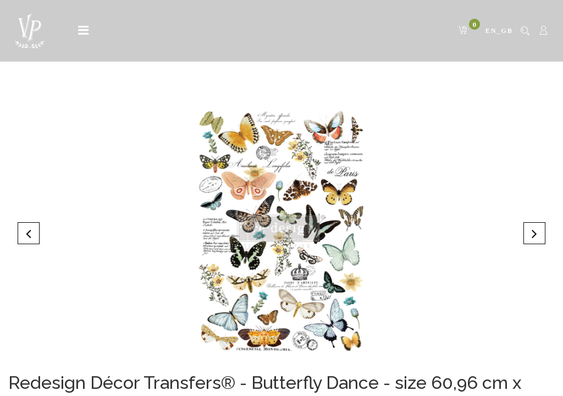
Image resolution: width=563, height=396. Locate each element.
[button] (29, 233)
